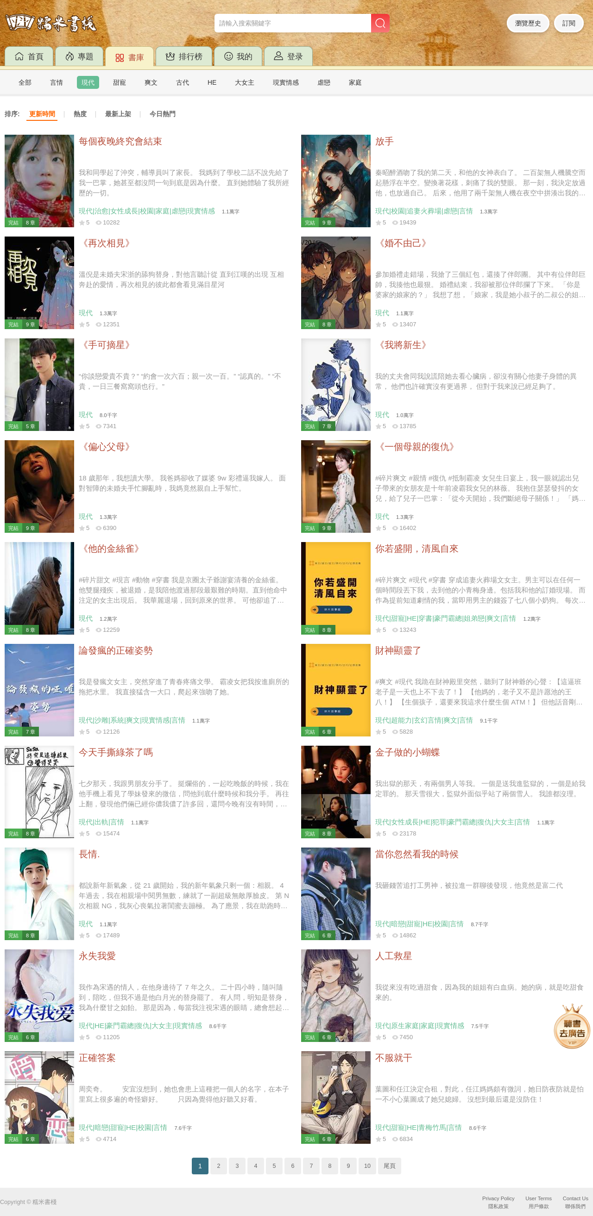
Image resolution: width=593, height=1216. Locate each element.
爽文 (151, 82)
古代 (182, 82)
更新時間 (42, 114)
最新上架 (118, 114)
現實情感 (286, 82)
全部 (25, 82)
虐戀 (323, 82)
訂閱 (568, 23)
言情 (56, 82)
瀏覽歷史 (528, 23)
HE (212, 82)
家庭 (355, 82)
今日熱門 (163, 114)
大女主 (244, 82)
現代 (88, 82)
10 (367, 1166)
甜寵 (119, 82)
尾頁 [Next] (390, 1166)
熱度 (80, 114)
